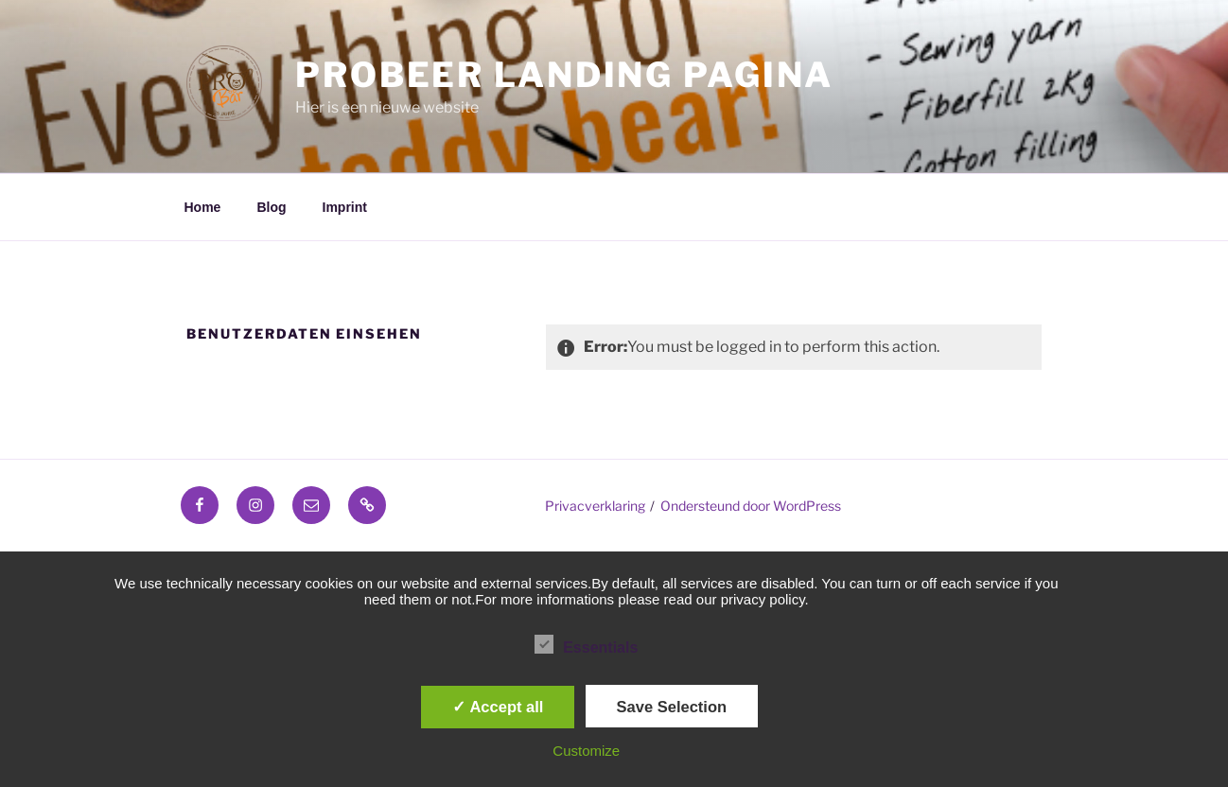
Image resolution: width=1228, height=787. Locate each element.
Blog (271, 207)
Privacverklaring (595, 506)
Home (202, 207)
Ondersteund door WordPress (750, 506)
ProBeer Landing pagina (564, 75)
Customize (586, 751)
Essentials (586, 644)
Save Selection (672, 706)
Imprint (345, 207)
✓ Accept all (497, 706)
